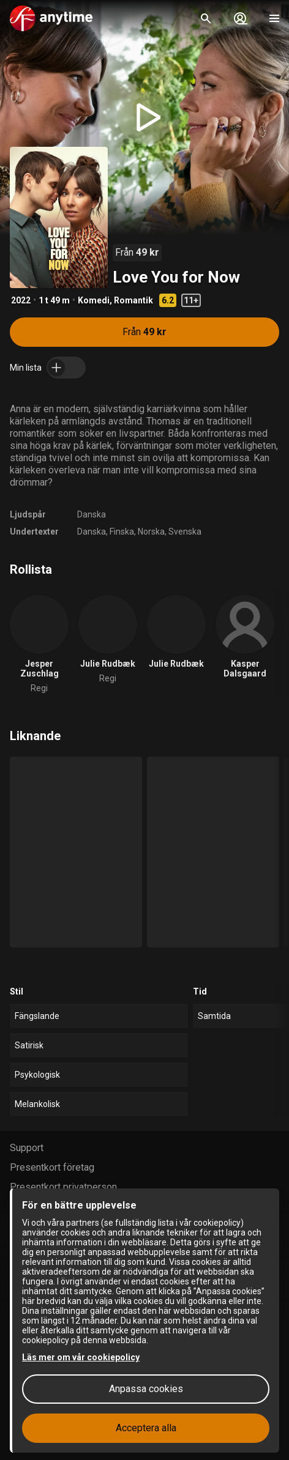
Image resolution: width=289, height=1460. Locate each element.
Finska (122, 531)
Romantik (133, 300)
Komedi (94, 300)
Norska (151, 531)
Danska (91, 514)
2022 (21, 300)
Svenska (184, 531)
